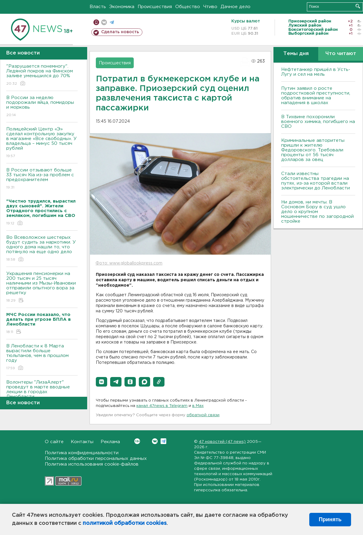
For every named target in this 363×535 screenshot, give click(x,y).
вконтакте (104, 22)
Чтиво (210, 7)
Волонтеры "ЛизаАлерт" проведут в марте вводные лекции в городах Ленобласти (42, 393)
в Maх (198, 406)
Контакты (82, 442)
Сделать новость (120, 32)
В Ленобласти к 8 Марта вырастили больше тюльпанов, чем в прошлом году (42, 357)
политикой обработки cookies (125, 523)
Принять (330, 519)
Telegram (163, 441)
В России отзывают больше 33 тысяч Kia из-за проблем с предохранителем (42, 179)
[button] (101, 382)
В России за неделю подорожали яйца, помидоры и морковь (42, 107)
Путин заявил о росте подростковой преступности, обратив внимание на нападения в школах (315, 95)
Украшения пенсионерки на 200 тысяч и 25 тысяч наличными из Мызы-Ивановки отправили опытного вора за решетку (42, 287)
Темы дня (296, 53)
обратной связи (203, 415)
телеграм (112, 22)
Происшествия (155, 7)
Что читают (340, 53)
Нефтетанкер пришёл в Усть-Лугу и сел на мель (315, 72)
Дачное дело (235, 7)
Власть (98, 7)
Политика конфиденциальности (82, 453)
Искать (358, 6)
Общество (187, 7)
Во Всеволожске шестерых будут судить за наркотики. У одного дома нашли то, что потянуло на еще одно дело (42, 248)
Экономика (121, 7)
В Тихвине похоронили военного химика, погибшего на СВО (318, 121)
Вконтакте (137, 441)
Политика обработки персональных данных (96, 458)
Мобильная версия (96, 22)
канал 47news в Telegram (161, 406)
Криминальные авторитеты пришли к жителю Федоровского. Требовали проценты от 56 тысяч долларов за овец (312, 150)
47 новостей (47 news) (222, 441)
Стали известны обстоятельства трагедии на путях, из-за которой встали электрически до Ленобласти (315, 181)
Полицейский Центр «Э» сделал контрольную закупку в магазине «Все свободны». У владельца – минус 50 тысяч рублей (42, 143)
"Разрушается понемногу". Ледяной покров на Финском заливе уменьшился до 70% (42, 75)
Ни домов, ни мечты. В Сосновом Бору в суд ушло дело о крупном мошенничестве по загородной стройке (317, 211)
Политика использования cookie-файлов (92, 464)
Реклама (110, 442)
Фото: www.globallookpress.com (129, 263)
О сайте (54, 442)
